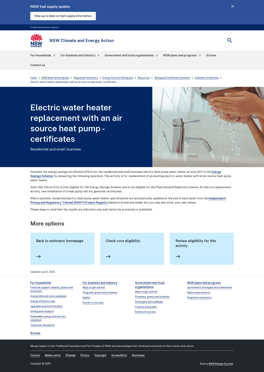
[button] (43, 55)
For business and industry (100, 282)
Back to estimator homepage (59, 241)
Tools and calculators (42, 325)
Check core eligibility (123, 241)
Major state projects (198, 292)
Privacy (85, 355)
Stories (35, 333)
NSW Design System (221, 363)
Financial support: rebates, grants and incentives (51, 289)
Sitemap (71, 355)
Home (33, 77)
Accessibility (119, 355)
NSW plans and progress (55, 77)
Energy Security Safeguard (117, 77)
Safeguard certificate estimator (172, 77)
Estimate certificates (207, 77)
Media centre (53, 355)
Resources (144, 77)
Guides (86, 297)
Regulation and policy (86, 77)
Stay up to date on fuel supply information (63, 16)
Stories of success (93, 302)
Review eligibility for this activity (195, 243)
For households (40, 282)
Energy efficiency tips (42, 301)
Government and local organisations (149, 285)
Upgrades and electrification (46, 306)
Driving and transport (42, 311)
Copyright (100, 355)
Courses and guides (146, 306)
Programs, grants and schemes (100, 292)
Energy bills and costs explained (48, 296)
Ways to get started (94, 287)
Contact (35, 355)
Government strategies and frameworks (209, 287)
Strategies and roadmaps (149, 301)
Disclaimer (138, 355)
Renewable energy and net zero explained (48, 318)
